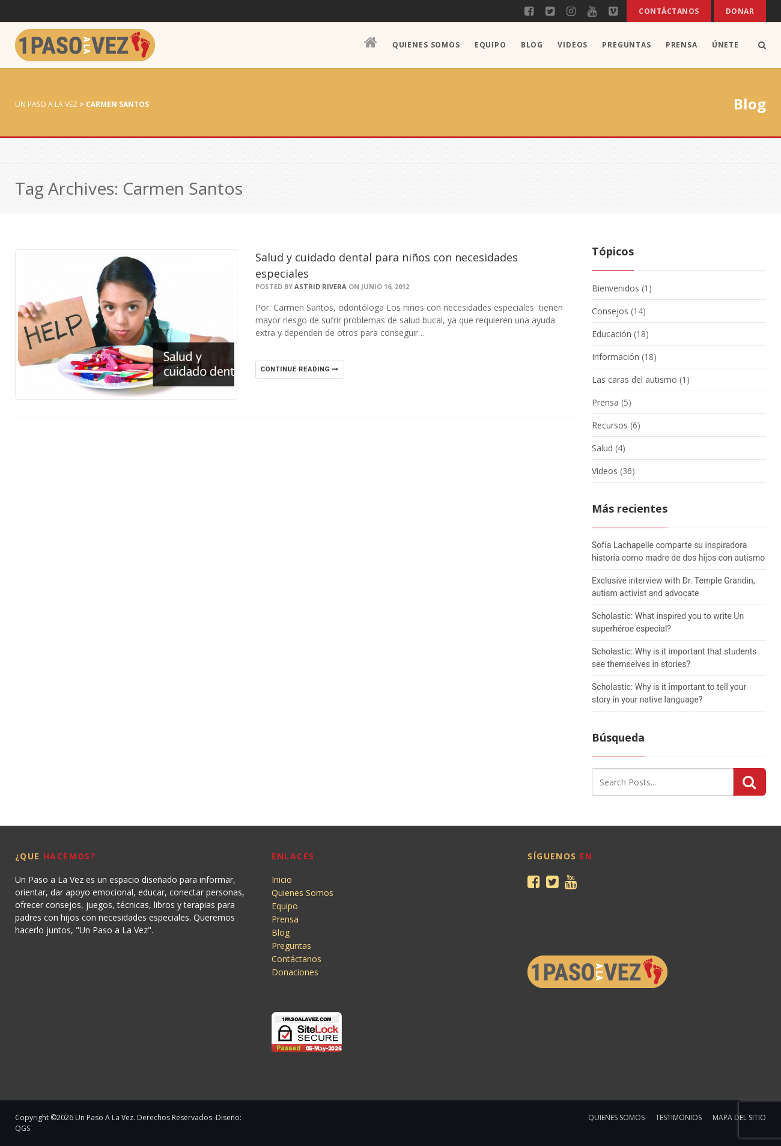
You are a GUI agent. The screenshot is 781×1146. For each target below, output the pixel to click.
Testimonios (678, 1117)
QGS (22, 1128)
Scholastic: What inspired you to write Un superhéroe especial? (668, 622)
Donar (740, 11)
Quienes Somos (426, 45)
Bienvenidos (615, 288)
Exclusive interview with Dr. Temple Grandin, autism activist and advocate (673, 587)
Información (615, 356)
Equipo (490, 45)
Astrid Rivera (320, 286)
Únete (725, 45)
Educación (611, 334)
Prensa (681, 45)
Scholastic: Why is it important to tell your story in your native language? (669, 693)
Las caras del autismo (634, 379)
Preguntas (626, 45)
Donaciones (295, 972)
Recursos (610, 425)
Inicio (282, 879)
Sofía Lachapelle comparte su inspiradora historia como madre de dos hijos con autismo (678, 551)
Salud (602, 448)
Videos (573, 45)
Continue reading (300, 369)
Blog (532, 45)
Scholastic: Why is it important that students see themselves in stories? (674, 658)
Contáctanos (669, 11)
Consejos (610, 311)
